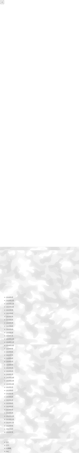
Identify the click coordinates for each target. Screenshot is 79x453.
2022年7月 (9, 362)
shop (43, 441)
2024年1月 (9, 304)
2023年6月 (9, 326)
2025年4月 (9, 255)
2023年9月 (9, 316)
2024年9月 (9, 278)
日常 (7, 397)
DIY (7, 372)
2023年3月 (9, 336)
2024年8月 (9, 281)
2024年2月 (9, 301)
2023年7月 (9, 323)
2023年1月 (9, 342)
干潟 (7, 387)
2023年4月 (9, 333)
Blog (43, 434)
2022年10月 (10, 352)
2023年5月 (9, 329)
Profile (44, 431)
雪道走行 (8, 449)
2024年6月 (9, 288)
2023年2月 (9, 339)
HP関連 (8, 378)
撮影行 (8, 394)
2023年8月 (9, 320)
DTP (7, 375)
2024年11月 (10, 272)
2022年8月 (9, 358)
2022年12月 (10, 345)
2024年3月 (9, 297)
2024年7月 (9, 284)
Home (44, 427)
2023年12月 (10, 307)
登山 (7, 403)
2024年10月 (10, 275)
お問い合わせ (9, 416)
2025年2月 (9, 262)
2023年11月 (10, 310)
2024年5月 (9, 291)
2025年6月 (9, 249)
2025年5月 (9, 252)
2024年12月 (10, 268)
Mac (7, 381)
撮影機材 (9, 390)
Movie (8, 384)
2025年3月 (9, 259)
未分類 (8, 400)
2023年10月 (10, 313)
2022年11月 (10, 349)
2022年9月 (9, 355)
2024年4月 (9, 294)
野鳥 (7, 410)
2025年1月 (9, 265)
